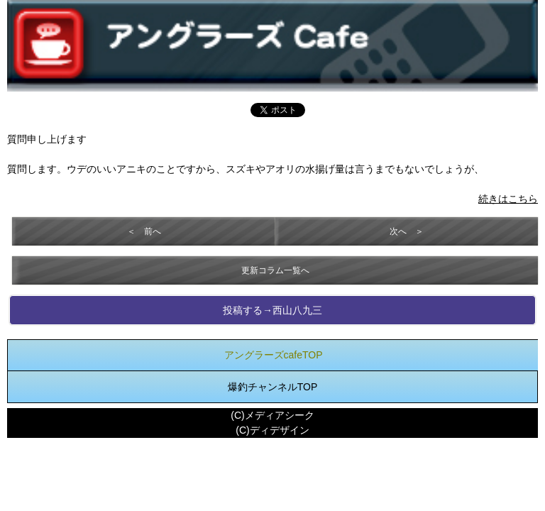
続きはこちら (508, 198)
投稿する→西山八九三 (272, 310)
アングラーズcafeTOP (273, 355)
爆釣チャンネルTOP (273, 386)
